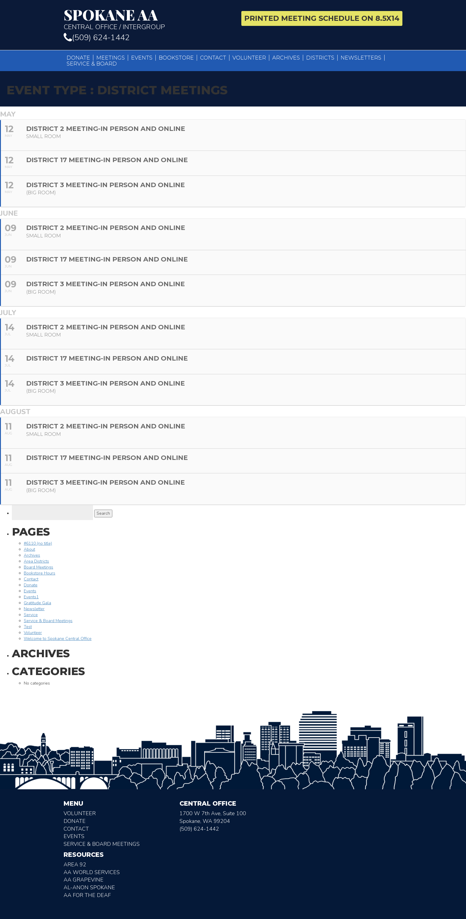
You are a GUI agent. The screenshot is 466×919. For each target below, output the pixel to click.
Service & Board (92, 64)
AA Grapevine (83, 879)
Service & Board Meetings (48, 621)
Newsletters (361, 58)
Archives (286, 58)
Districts (320, 58)
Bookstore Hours (39, 573)
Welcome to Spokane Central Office (58, 638)
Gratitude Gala (37, 603)
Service (31, 615)
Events (141, 58)
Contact (213, 58)
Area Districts (36, 561)
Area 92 (75, 864)
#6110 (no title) (38, 543)
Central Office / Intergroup (146, 19)
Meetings (110, 58)
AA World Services (92, 872)
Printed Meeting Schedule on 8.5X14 (321, 18)
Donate (78, 58)
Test (28, 627)
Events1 (31, 597)
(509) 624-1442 (97, 37)
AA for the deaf (87, 895)
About (29, 549)
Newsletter (34, 609)
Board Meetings (38, 567)
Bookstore (176, 58)
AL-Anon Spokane (89, 887)
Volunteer (249, 58)
